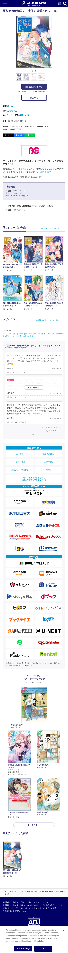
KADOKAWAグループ (35, 905)
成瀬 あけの (25, 115)
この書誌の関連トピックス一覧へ (47, 320)
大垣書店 (19, 454)
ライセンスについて (47, 902)
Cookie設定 (52, 908)
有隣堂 (48, 470)
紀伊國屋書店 (48, 454)
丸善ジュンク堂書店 (19, 470)
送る (31, 135)
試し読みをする (34, 87)
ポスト (9, 135)
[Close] (63, 930)
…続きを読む (45, 172)
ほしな (10, 106)
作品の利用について (53, 905)
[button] (54, 78)
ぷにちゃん (12, 111)
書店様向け (7, 905)
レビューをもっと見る (49, 427)
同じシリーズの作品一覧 (50, 228)
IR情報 (14, 902)
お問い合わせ (8, 908)
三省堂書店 (48, 462)
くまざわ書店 (19, 462)
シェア (20, 135)
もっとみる (33, 825)
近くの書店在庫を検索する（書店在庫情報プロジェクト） (34, 479)
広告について (32, 902)
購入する (34, 98)
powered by (50, 431)
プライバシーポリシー (23, 908)
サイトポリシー (40, 908)
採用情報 (22, 902)
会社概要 (6, 902)
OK (43, 949)
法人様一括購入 (19, 905)
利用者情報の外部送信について (14, 911)
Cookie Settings (23, 949)
